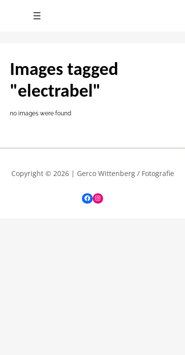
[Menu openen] (37, 16)
